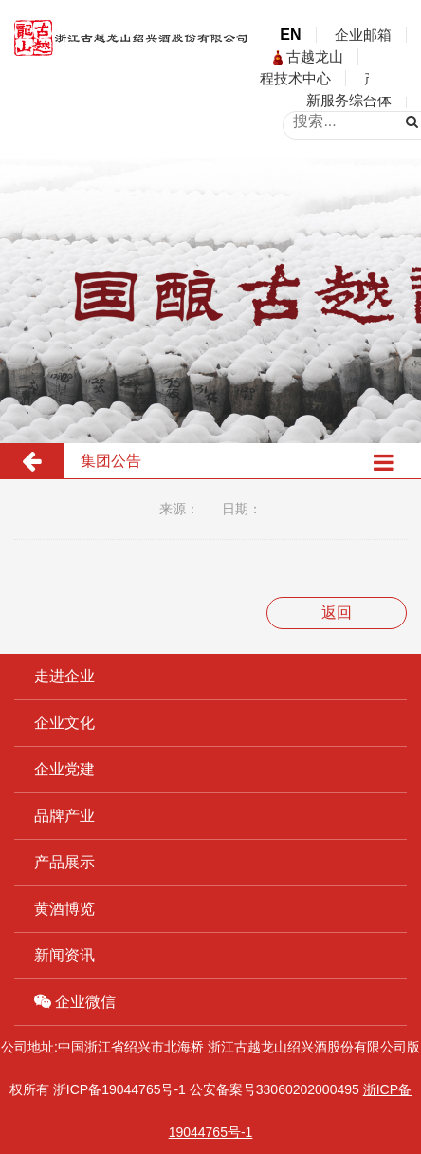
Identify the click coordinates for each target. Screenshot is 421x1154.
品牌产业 (64, 816)
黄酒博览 (64, 909)
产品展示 (64, 862)
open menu (392, 73)
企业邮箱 (363, 35)
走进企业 (64, 676)
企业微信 (75, 1002)
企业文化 (64, 723)
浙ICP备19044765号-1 (119, 1089)
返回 (336, 613)
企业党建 (64, 769)
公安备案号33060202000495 (274, 1089)
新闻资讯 (64, 955)
